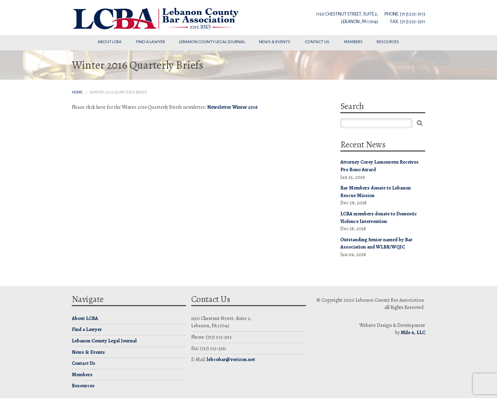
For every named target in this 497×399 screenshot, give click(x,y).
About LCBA (110, 41)
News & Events (275, 41)
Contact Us (317, 41)
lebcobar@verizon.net (231, 359)
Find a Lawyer (150, 41)
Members (353, 41)
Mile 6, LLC (413, 332)
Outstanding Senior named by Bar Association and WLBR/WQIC (376, 243)
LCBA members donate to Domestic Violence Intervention (378, 217)
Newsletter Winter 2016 (232, 107)
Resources (388, 41)
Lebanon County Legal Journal (212, 41)
